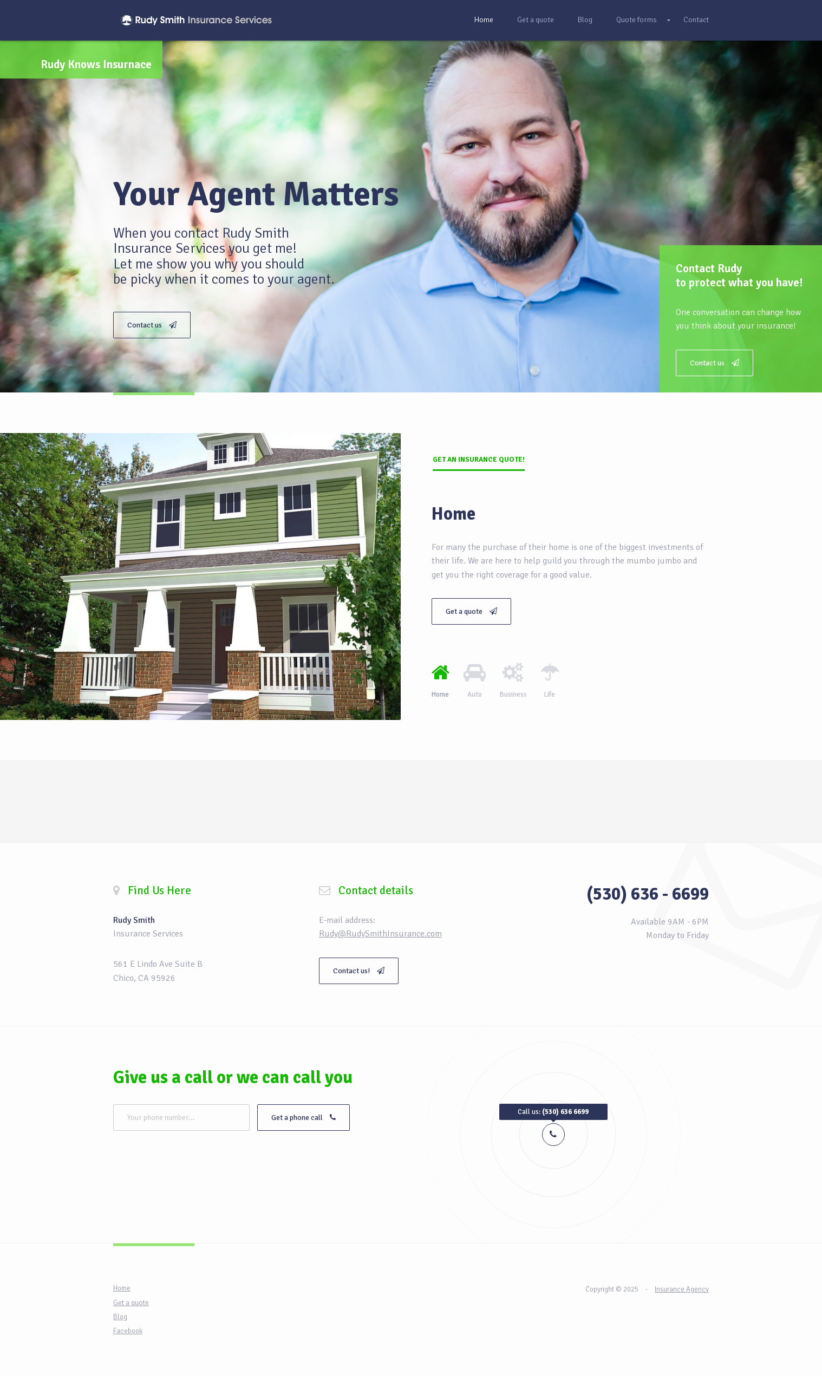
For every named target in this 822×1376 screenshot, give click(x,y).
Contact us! (358, 970)
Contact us (714, 363)
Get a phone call (303, 1117)
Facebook (127, 1331)
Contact (696, 19)
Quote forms (636, 19)
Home (483, 19)
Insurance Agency (682, 1289)
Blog (585, 19)
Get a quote (535, 19)
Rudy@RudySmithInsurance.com (380, 933)
